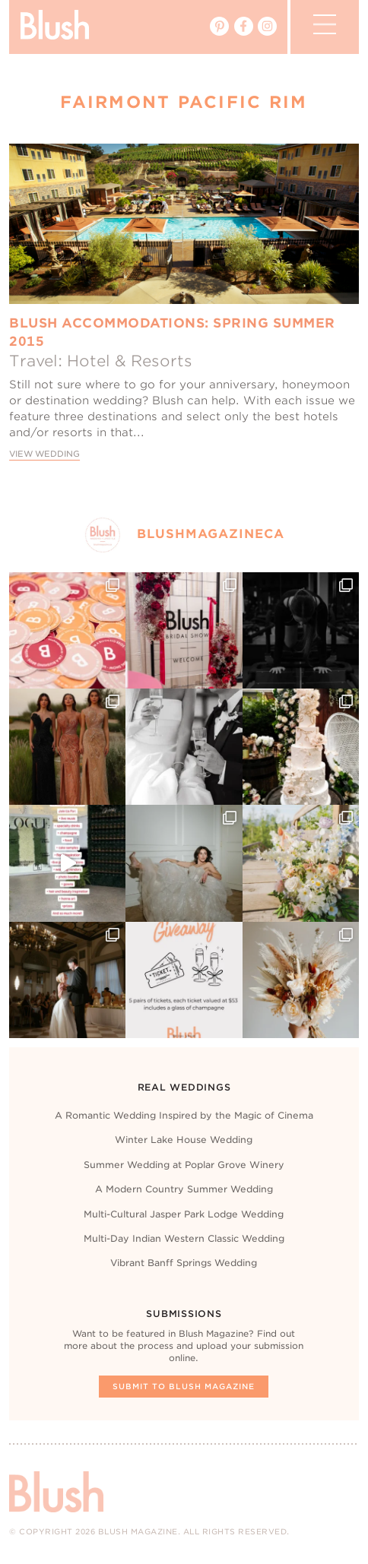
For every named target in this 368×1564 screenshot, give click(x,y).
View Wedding (44, 454)
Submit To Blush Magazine (184, 1386)
